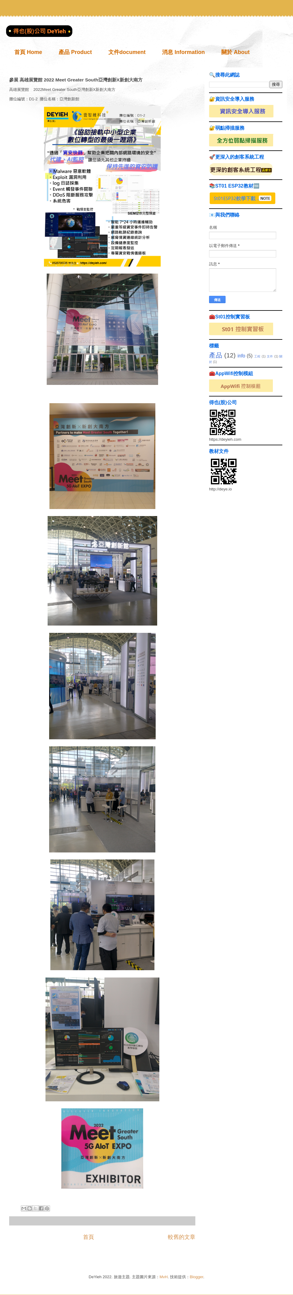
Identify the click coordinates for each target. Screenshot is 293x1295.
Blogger (196, 1277)
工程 (257, 356)
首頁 (88, 1237)
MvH (164, 1277)
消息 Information (183, 52)
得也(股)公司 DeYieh (16, 30)
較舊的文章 (181, 1237)
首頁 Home (28, 52)
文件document (127, 52)
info (241, 355)
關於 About (235, 52)
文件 (270, 356)
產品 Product (75, 52)
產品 (215, 355)
